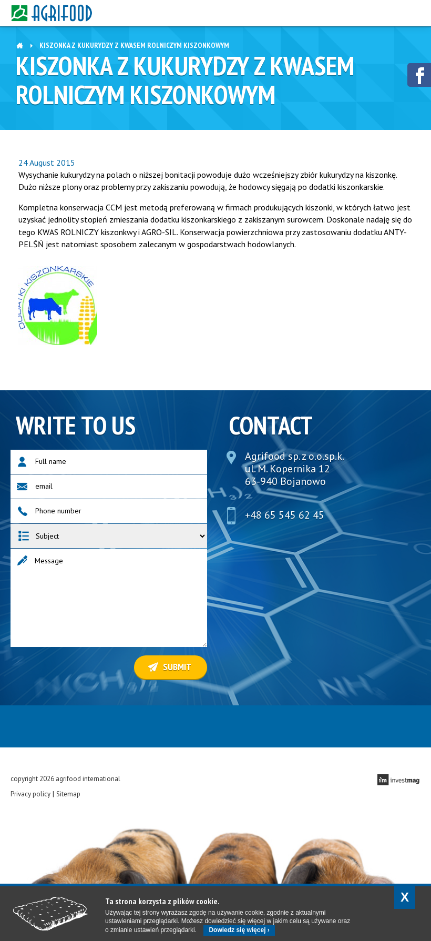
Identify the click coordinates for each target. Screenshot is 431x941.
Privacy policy (30, 794)
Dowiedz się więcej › (239, 930)
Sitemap (68, 794)
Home (20, 44)
